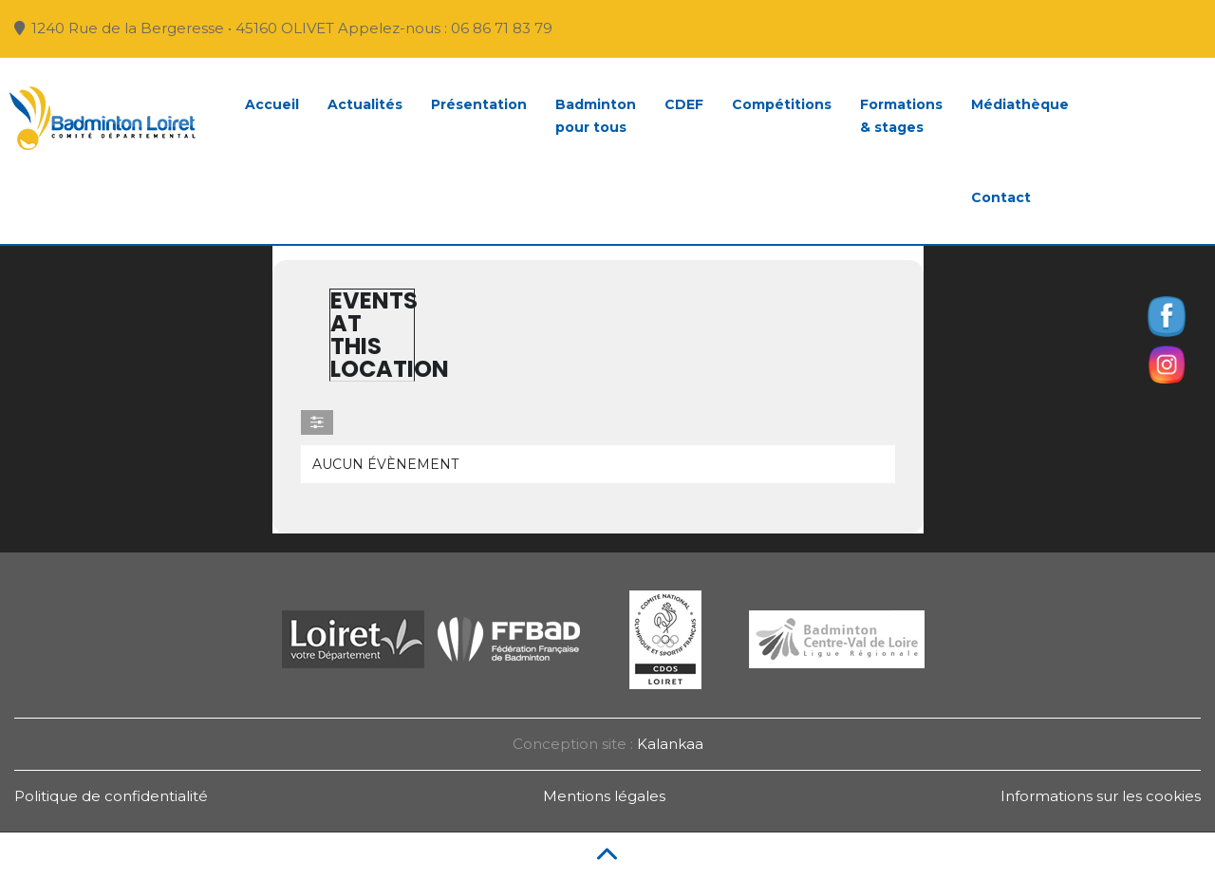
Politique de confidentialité (111, 796)
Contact (1001, 197)
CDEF (683, 104)
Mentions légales (604, 796)
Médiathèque (1020, 104)
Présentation (479, 104)
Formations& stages (901, 116)
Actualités (364, 104)
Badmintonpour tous (595, 116)
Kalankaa (670, 744)
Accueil (272, 104)
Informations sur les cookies (1100, 796)
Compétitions (782, 104)
